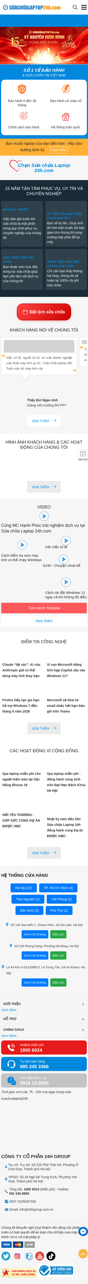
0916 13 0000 (34, 1083)
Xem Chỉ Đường (35, 934)
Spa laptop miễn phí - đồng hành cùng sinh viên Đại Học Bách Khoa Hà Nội (66, 782)
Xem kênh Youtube (44, 608)
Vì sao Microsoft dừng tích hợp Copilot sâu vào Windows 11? (66, 670)
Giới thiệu (12, 1004)
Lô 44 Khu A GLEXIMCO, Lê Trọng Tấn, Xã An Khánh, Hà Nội (43, 970)
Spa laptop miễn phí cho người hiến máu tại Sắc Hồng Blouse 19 (21, 779)
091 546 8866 (19, 1193)
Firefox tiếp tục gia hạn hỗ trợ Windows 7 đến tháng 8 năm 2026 (20, 705)
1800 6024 (31, 1050)
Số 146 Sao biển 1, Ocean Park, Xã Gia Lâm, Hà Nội (44, 925)
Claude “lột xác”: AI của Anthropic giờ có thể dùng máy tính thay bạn (21, 670)
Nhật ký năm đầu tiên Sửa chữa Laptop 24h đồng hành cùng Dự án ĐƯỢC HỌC (65, 827)
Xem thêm (58, 150)
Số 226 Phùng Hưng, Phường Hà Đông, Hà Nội (44, 946)
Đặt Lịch (58, 934)
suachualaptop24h (14, 1098)
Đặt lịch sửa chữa (44, 312)
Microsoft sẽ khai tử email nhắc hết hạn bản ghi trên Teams (66, 705)
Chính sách (13, 1030)
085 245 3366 (34, 1066)
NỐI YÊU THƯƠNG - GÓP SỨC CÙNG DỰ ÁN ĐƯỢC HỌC (21, 820)
